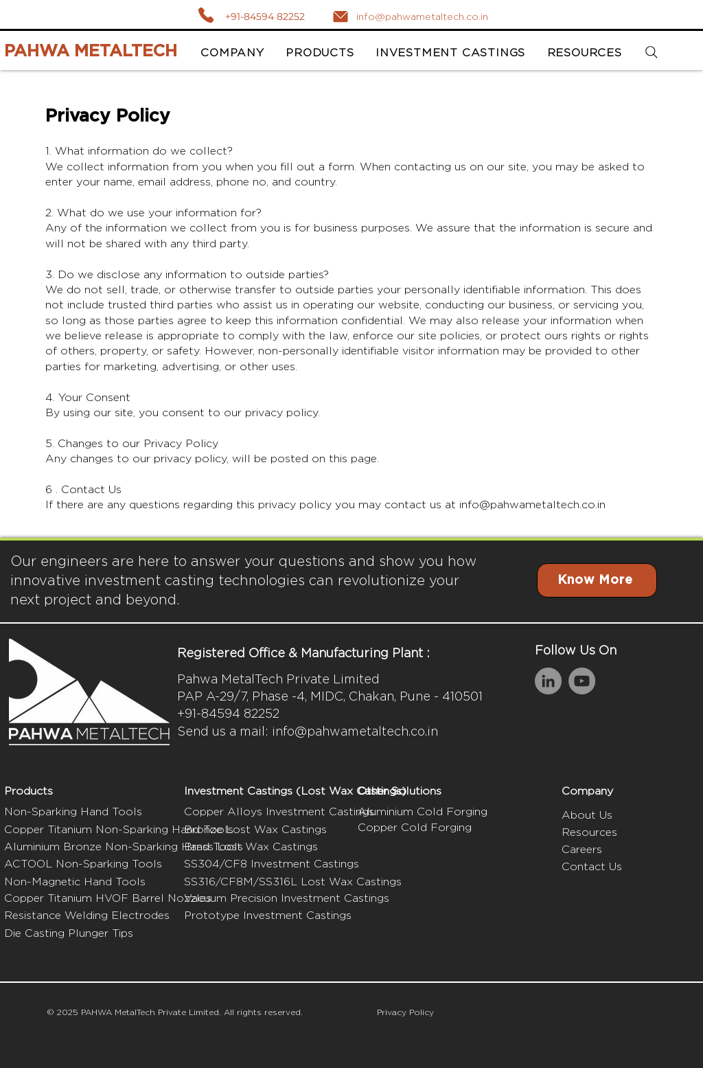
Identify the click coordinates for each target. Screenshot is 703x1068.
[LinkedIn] (548, 681)
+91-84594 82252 (265, 16)
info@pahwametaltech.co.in (532, 504)
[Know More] (597, 580)
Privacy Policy (405, 1012)
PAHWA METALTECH (90, 51)
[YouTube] (581, 681)
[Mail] (340, 16)
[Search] (651, 52)
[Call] (206, 14)
